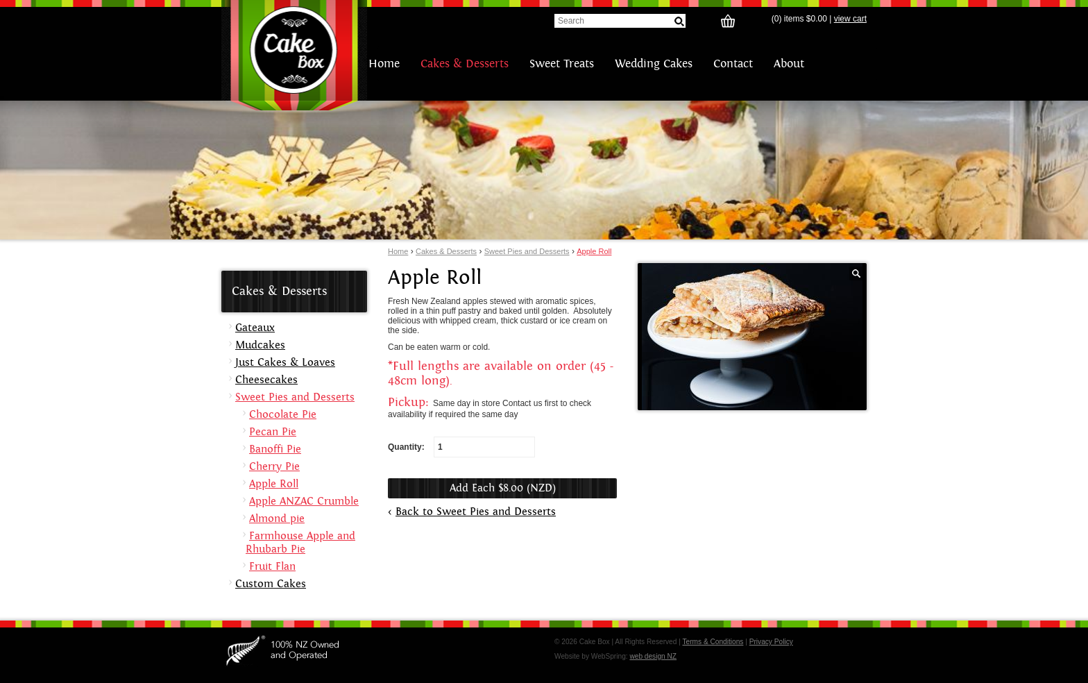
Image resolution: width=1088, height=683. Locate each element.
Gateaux (255, 328)
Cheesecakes (266, 380)
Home (384, 64)
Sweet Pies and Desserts (527, 251)
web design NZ (653, 656)
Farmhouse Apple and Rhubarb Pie (300, 543)
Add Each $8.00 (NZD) (503, 488)
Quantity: (461, 447)
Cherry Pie (274, 466)
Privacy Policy (771, 642)
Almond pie (277, 518)
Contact (733, 64)
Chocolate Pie (282, 414)
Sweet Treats (561, 64)
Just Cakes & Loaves (285, 362)
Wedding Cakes (653, 64)
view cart (850, 19)
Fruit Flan (272, 566)
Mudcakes (260, 345)
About (789, 64)
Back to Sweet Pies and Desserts (476, 511)
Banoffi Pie (275, 449)
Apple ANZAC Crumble (304, 501)
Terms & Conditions (712, 642)
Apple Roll (594, 251)
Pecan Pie (272, 432)
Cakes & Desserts (464, 64)
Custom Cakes (270, 584)
